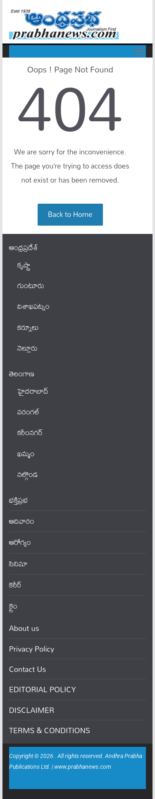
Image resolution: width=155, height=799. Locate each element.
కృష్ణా (24, 265)
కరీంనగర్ (30, 432)
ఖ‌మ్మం (26, 453)
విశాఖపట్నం (33, 306)
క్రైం (13, 606)
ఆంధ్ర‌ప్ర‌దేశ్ (23, 247)
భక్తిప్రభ (18, 500)
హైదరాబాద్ (32, 391)
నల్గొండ (27, 474)
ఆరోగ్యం (20, 542)
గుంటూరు (30, 285)
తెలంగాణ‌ (21, 373)
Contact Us (27, 669)
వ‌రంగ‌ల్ (28, 411)
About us (24, 628)
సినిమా (18, 563)
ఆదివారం (21, 521)
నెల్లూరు (27, 348)
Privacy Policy (32, 648)
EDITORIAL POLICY (42, 689)
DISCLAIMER (32, 710)
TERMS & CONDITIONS (49, 730)
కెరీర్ (15, 585)
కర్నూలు (28, 327)
